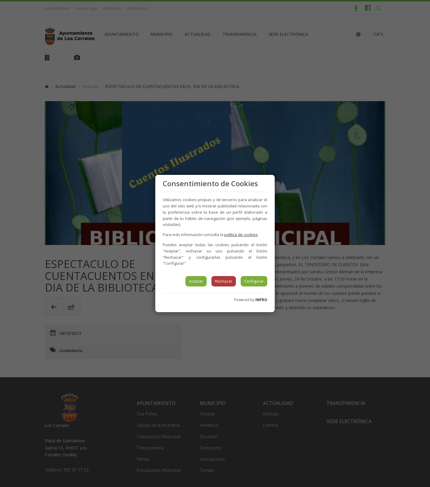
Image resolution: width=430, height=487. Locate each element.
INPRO (261, 299)
